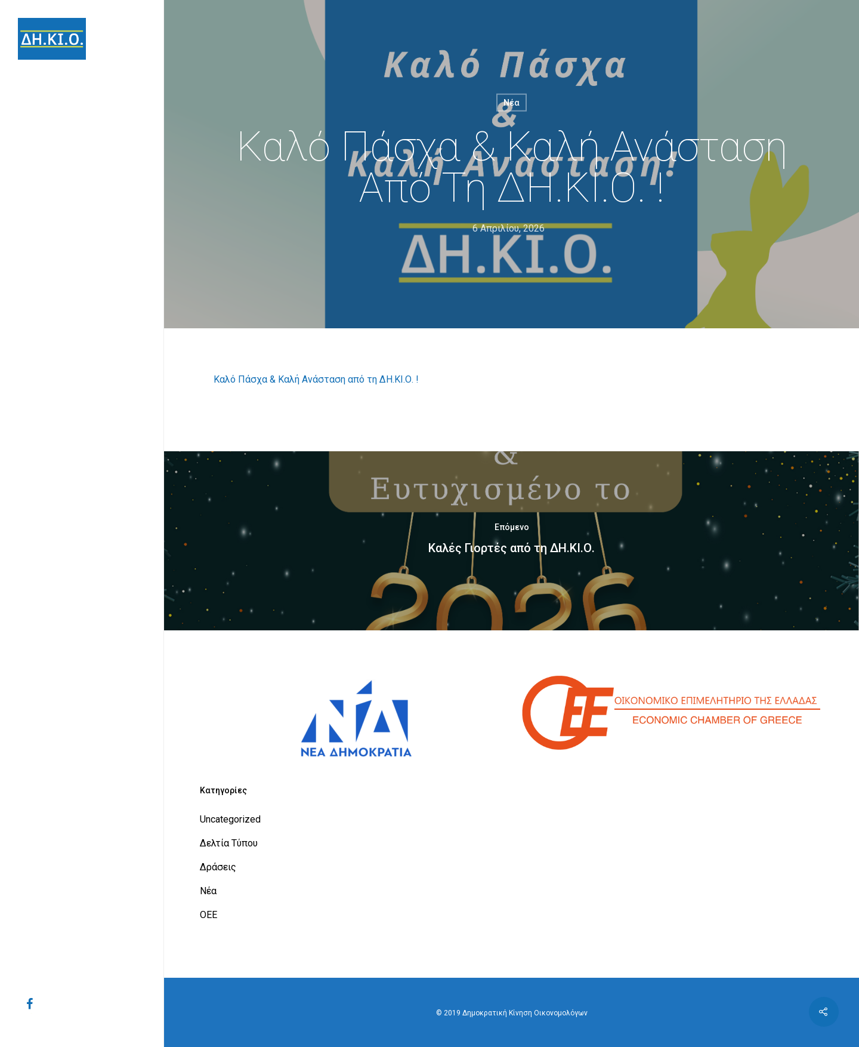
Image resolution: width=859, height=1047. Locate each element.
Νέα (511, 102)
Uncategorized (230, 819)
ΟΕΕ (208, 914)
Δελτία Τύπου (229, 843)
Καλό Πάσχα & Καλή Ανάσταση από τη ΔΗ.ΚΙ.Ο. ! (316, 379)
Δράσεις (218, 867)
